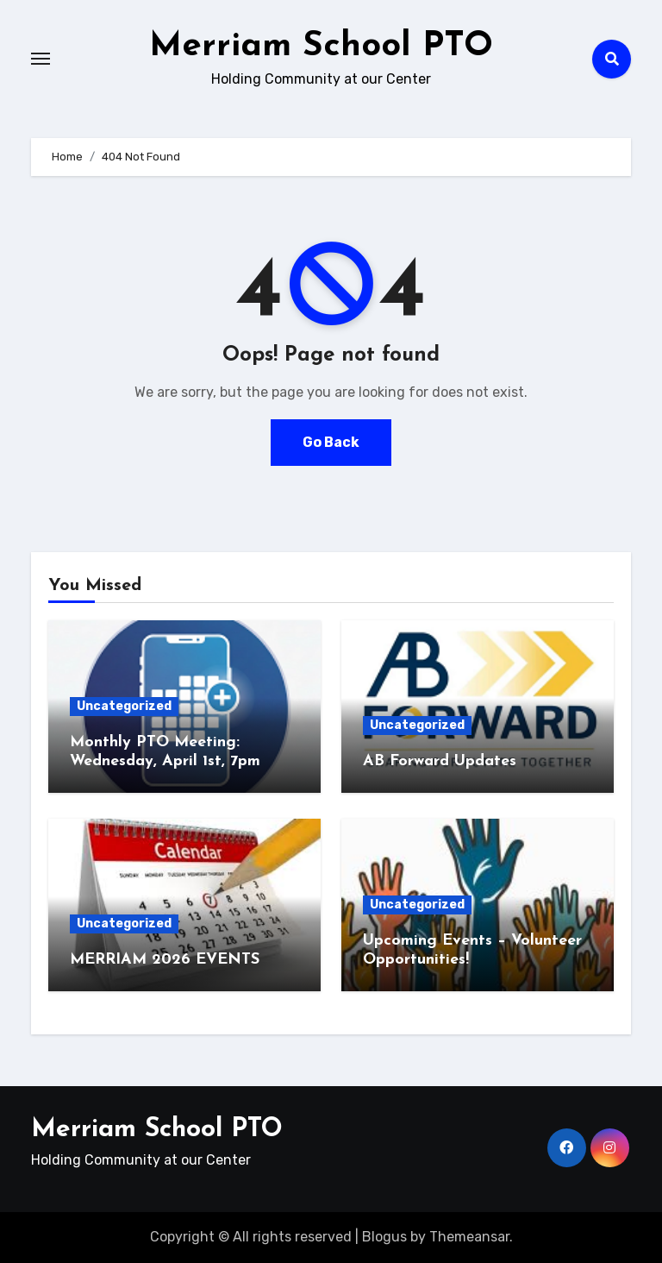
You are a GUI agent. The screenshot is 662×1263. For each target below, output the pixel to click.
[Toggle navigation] (40, 59)
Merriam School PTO (321, 46)
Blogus (384, 1236)
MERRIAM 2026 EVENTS (167, 960)
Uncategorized (124, 706)
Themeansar (469, 1236)
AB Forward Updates (439, 761)
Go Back (331, 442)
